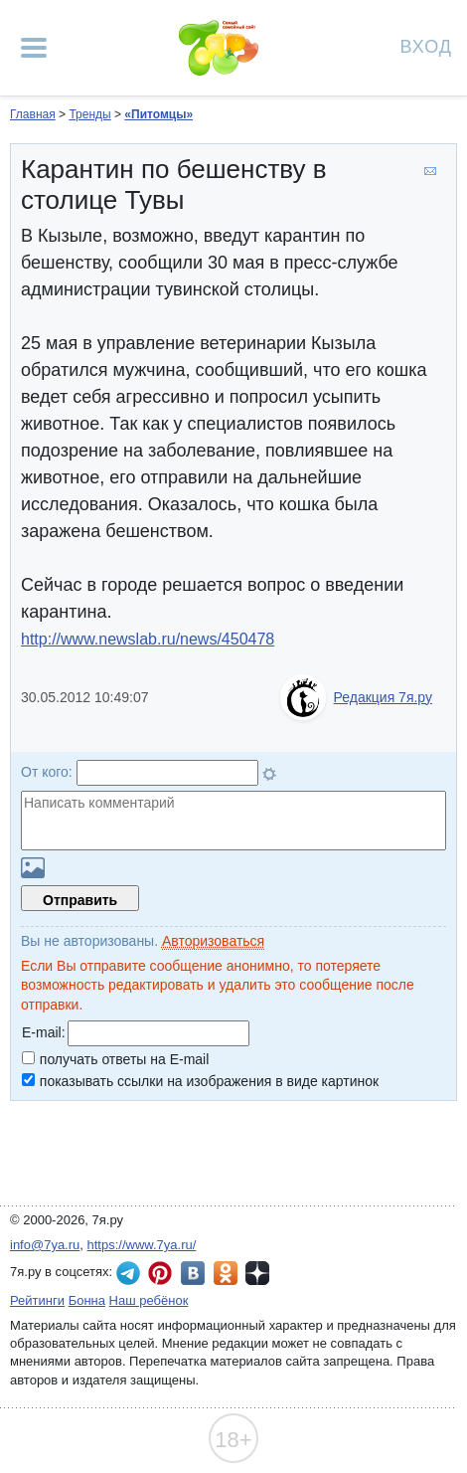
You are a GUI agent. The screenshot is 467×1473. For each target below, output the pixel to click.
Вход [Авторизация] (426, 45)
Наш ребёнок (149, 1300)
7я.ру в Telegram (128, 1273)
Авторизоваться (213, 941)
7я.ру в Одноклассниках (225, 1273)
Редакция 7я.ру (383, 697)
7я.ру (257, 1273)
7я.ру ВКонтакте (193, 1273)
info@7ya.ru (44, 1244)
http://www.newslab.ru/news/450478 (147, 639)
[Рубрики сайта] (34, 48)
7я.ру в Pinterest (160, 1273)
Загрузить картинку (33, 867)
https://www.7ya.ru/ (142, 1244)
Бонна (87, 1300)
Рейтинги (37, 1300)
